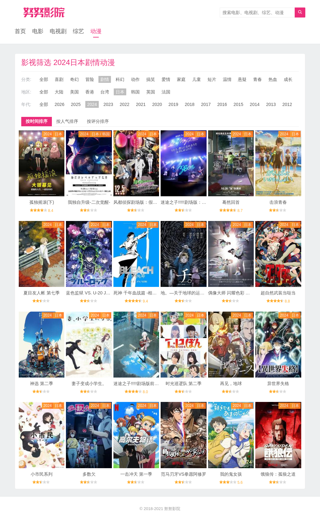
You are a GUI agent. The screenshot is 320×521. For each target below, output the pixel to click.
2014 (254, 104)
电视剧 (58, 31)
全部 (43, 79)
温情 (227, 79)
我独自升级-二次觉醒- (89, 202)
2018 (189, 104)
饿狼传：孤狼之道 (278, 474)
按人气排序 (67, 121)
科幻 (120, 79)
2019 (173, 104)
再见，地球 (231, 383)
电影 (37, 31)
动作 (135, 79)
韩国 (135, 91)
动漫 (96, 31)
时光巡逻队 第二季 (184, 383)
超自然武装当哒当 (278, 292)
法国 (166, 91)
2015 (238, 104)
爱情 (166, 79)
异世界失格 (278, 383)
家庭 (181, 79)
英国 (150, 91)
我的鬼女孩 (231, 474)
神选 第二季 (41, 383)
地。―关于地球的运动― (185, 292)
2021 (141, 104)
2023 (108, 104)
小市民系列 (41, 474)
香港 (89, 91)
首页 (20, 31)
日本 (120, 91)
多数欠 (89, 474)
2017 (206, 104)
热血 (272, 79)
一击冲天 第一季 (136, 474)
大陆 (59, 91)
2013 (271, 104)
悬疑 (242, 79)
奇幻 (74, 79)
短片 (212, 79)
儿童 (196, 79)
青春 (257, 79)
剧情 (104, 79)
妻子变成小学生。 (89, 383)
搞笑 (150, 79)
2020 (157, 104)
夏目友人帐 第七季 (41, 292)
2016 (222, 104)
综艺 (78, 31)
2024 (92, 104)
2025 (76, 104)
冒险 (89, 79)
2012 (287, 104)
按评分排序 (98, 121)
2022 (124, 104)
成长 (288, 79)
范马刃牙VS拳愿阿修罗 (183, 474)
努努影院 (172, 508)
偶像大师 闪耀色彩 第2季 (232, 292)
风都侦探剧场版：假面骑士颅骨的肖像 (150, 202)
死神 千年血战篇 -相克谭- (137, 292)
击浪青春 (278, 202)
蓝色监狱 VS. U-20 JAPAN (92, 292)
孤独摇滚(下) (41, 202)
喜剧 (59, 79)
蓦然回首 (231, 202)
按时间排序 (37, 121)
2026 (59, 104)
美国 (74, 91)
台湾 (104, 91)
